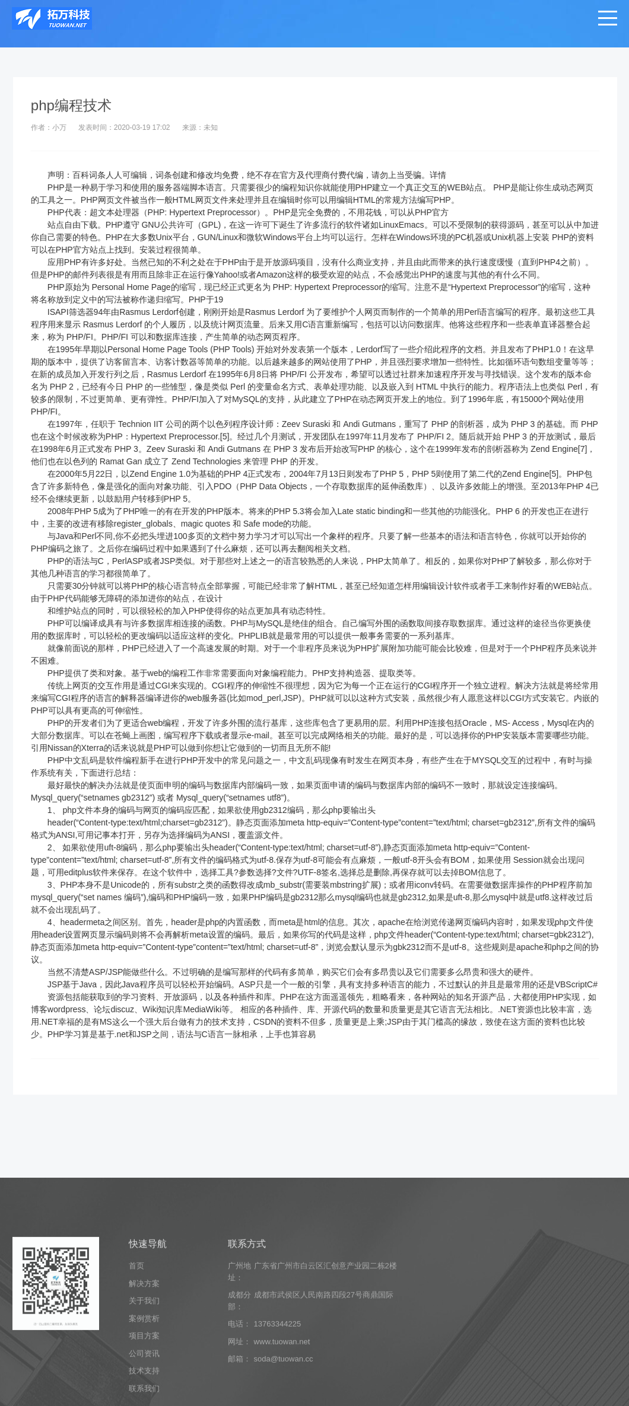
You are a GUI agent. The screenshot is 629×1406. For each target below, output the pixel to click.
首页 (136, 1349)
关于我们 (144, 1384)
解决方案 (144, 1366)
